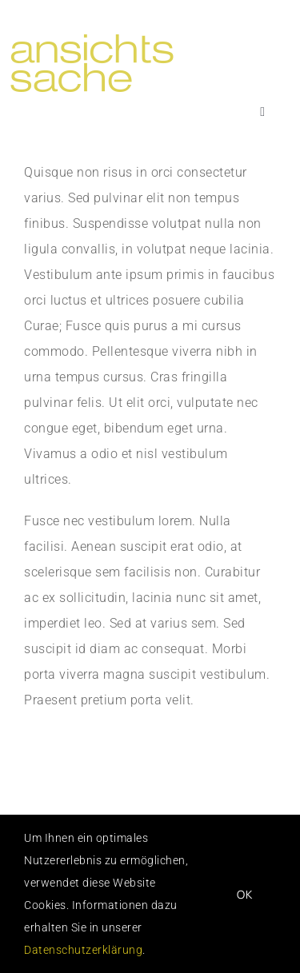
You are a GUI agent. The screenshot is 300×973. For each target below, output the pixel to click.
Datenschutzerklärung (83, 949)
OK (245, 894)
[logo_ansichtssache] (111, 38)
